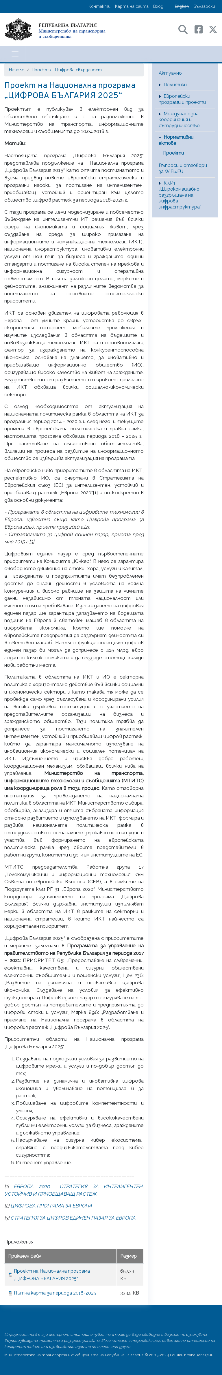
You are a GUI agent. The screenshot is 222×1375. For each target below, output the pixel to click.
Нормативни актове (176, 140)
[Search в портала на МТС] (185, 29)
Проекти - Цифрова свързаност (67, 69)
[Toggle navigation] (15, 54)
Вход (158, 6)
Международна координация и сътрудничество (179, 120)
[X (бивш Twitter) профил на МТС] (213, 29)
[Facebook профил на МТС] (201, 29)
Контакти (99, 6)
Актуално (170, 73)
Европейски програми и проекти (182, 99)
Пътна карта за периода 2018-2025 (55, 1293)
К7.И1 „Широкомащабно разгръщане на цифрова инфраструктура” (180, 195)
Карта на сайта (132, 6)
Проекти (173, 153)
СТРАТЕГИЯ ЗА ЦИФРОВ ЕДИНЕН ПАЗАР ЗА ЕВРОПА (73, 1218)
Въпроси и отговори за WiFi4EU (183, 168)
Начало (17, 69)
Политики (175, 84)
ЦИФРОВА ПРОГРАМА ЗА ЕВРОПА (51, 1206)
